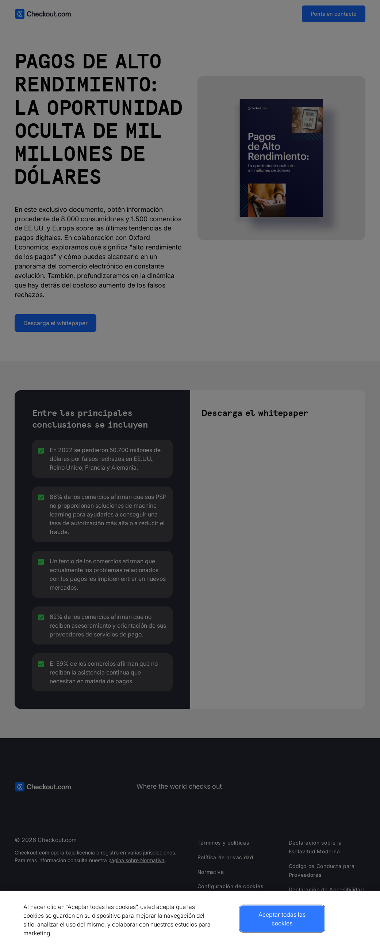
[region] (190, 919)
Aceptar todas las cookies (282, 919)
